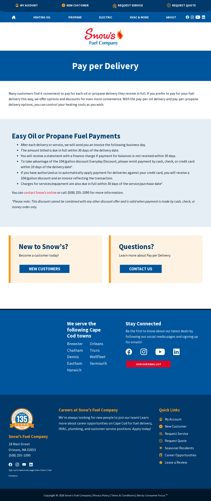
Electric (105, 17)
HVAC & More (139, 17)
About (171, 17)
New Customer (75, 5)
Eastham (74, 363)
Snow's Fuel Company (78, 495)
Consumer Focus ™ (156, 495)
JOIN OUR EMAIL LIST (148, 364)
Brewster (75, 343)
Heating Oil (42, 17)
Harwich (74, 369)
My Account (26, 5)
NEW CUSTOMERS (44, 268)
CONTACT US (140, 268)
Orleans (96, 343)
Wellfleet (98, 356)
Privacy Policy (101, 495)
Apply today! (141, 429)
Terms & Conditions (123, 495)
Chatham (75, 350)
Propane (75, 17)
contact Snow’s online (40, 192)
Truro (95, 350)
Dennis (73, 356)
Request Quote (181, 5)
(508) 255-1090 (78, 192)
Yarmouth (98, 363)
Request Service (128, 6)
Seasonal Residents (176, 448)
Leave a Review (173, 462)
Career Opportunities (177, 455)
